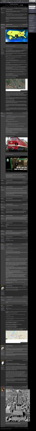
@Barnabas (7, 127)
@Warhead (7, 245)
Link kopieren (2, 115)
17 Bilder (9, 6)
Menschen (1, 2)
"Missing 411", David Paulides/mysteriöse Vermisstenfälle (32, 31)
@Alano (7, 254)
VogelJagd (2, 285)
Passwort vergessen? (32, 11)
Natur (27, 2)
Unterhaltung (33, 2)
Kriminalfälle (12, 2)
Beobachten (15, 6)
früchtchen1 (2, 236)
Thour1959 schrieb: (9, 115)
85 (24, 426)
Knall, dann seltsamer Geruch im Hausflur (32, 18)
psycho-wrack (2, 360)
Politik (7, 2)
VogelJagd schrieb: (9, 308)
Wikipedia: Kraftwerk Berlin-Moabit (11, 58)
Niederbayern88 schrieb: (10, 13)
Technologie (22, 2)
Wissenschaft (4, 2)
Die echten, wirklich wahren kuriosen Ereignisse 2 (32, 26)
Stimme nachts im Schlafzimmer (32, 21)
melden (27, 47)
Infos (25, 6)
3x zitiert (24, 295)
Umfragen (30, 2)
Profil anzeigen (2, 51)
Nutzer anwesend (32, 4)
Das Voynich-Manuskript (32, 16)
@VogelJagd (7, 306)
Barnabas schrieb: (9, 299)
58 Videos (12, 6)
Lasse (1, 9)
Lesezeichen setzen (3, 27)
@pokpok (7, 120)
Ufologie (25, 2)
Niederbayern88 (3, 24)
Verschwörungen (19, 2)
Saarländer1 (2, 198)
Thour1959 (2, 180)
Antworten (19, 6)
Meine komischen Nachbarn (32, 23)
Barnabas (2, 305)
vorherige (16, 426)
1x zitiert (24, 208)
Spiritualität (15, 2)
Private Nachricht (2, 52)
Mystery (9, 2)
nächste (26, 426)
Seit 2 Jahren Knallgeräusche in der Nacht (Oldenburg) (32, 28)
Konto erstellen (32, 12)
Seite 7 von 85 (3, 426)
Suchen (23, 6)
